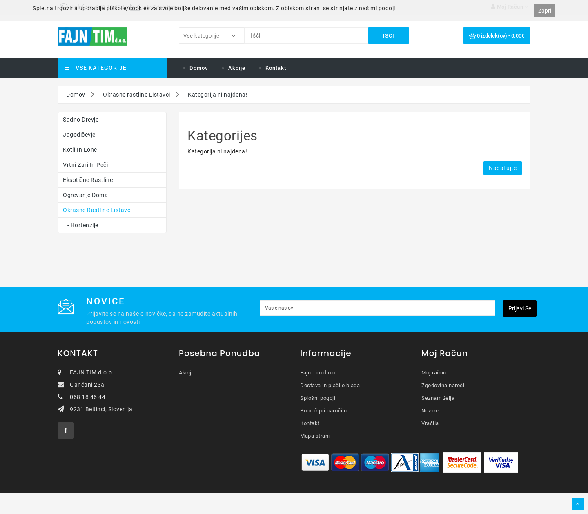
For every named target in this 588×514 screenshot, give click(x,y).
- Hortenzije (80, 225)
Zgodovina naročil (443, 385)
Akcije (236, 68)
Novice (430, 411)
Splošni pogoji (317, 398)
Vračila (430, 423)
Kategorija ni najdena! (217, 94)
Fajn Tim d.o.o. (318, 373)
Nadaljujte (503, 168)
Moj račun (433, 373)
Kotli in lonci (80, 149)
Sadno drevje (80, 119)
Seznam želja (437, 398)
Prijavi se (519, 308)
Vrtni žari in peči (85, 165)
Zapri (544, 10)
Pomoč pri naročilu (323, 411)
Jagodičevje (79, 134)
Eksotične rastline (88, 180)
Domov (198, 68)
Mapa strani (315, 436)
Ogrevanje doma (85, 195)
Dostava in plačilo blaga (330, 385)
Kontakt (275, 68)
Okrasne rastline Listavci (136, 94)
